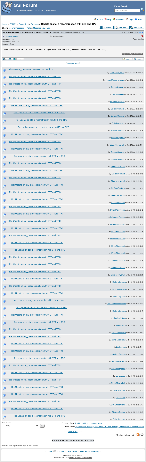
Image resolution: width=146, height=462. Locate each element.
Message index (73, 63)
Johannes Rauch (118, 166)
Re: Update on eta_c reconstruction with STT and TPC (27, 32)
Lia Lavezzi (121, 325)
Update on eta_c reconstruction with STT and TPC (31, 69)
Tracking (35, 24)
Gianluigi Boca (119, 318)
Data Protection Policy (89, 451)
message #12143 (78, 32)
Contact (50, 451)
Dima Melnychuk (117, 73)
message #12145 (58, 32)
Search (98, 19)
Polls (29, 28)
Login (129, 19)
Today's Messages (16, 28)
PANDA (13, 24)
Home (139, 19)
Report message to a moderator (132, 54)
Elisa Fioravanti (118, 203)
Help (108, 19)
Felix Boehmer (118, 94)
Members (118, 19)
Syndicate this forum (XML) (126, 435)
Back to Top (73, 432)
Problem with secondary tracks (88, 423)
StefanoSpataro (12, 36)
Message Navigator (41, 28)
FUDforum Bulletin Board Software (80, 458)
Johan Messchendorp (115, 80)
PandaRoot (24, 24)
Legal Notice (72, 451)
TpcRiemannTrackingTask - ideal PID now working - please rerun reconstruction (109, 427)
